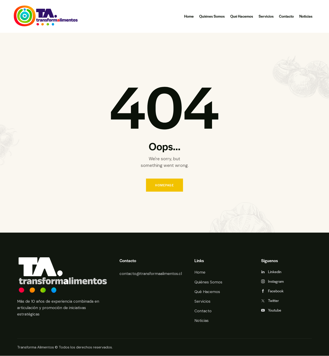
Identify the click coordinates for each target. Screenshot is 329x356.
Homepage (164, 185)
